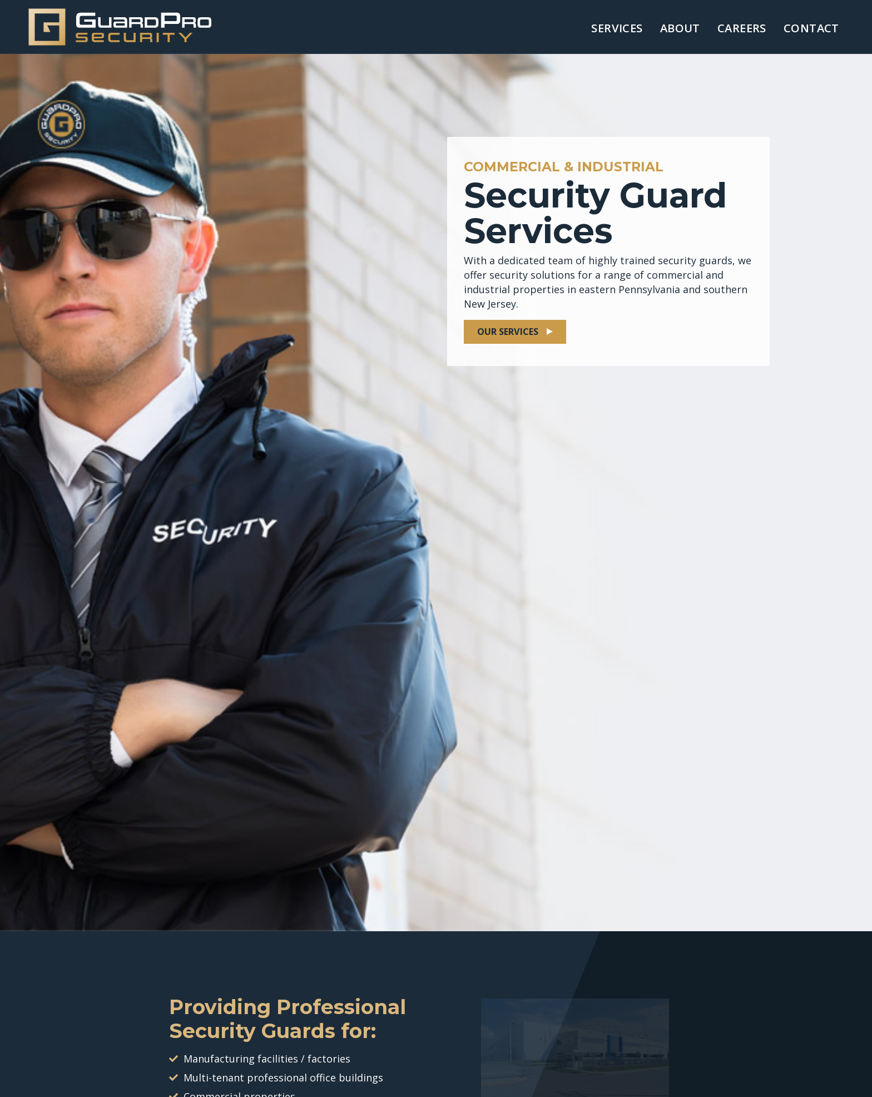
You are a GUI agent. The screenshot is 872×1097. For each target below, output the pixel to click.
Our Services (508, 331)
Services (616, 28)
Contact (811, 28)
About (680, 28)
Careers (741, 28)
